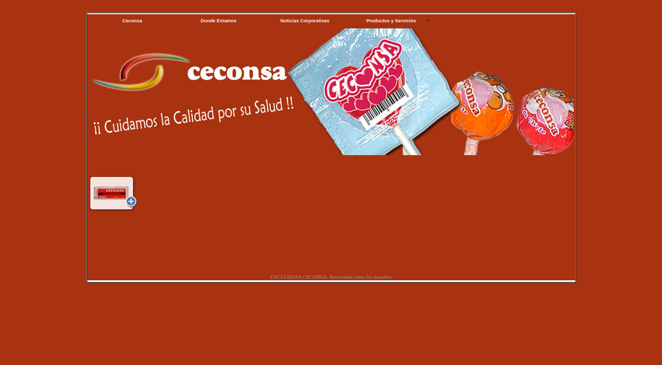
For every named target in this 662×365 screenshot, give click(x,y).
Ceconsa (132, 20)
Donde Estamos (219, 20)
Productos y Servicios (391, 20)
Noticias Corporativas (304, 20)
